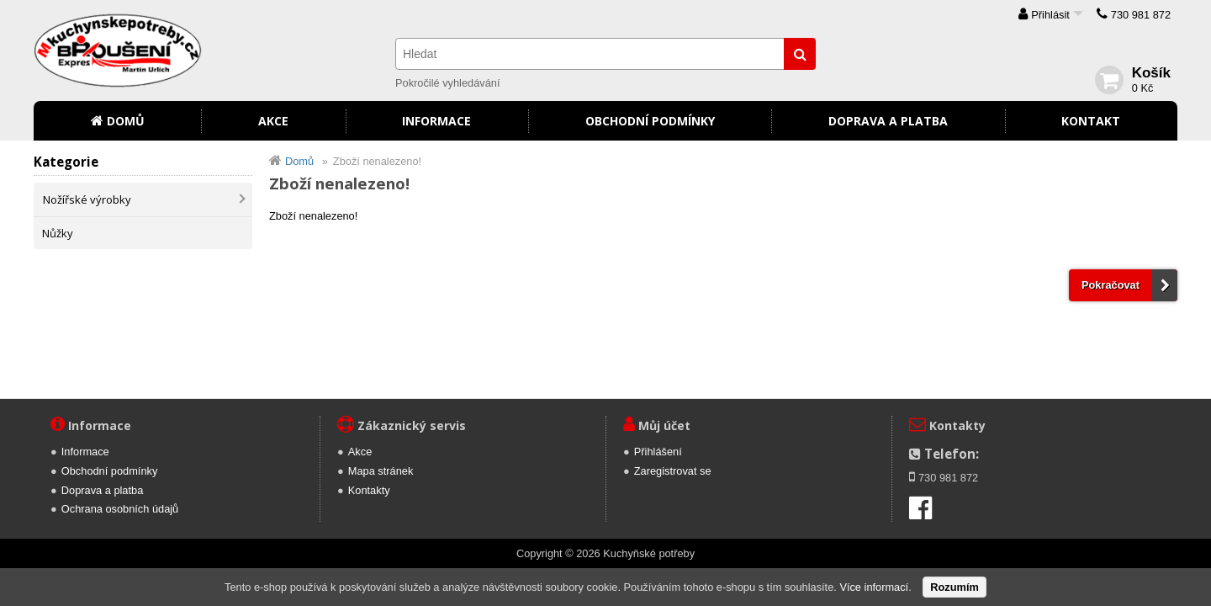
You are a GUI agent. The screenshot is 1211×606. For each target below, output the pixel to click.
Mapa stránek (381, 471)
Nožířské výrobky (87, 199)
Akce (273, 121)
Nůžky (57, 233)
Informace (436, 121)
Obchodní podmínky (650, 121)
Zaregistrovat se (672, 471)
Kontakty (369, 490)
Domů (126, 121)
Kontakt (1090, 121)
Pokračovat (1110, 285)
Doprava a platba (888, 121)
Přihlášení (658, 451)
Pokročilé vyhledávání (447, 83)
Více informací (873, 587)
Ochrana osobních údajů (119, 508)
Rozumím (954, 587)
